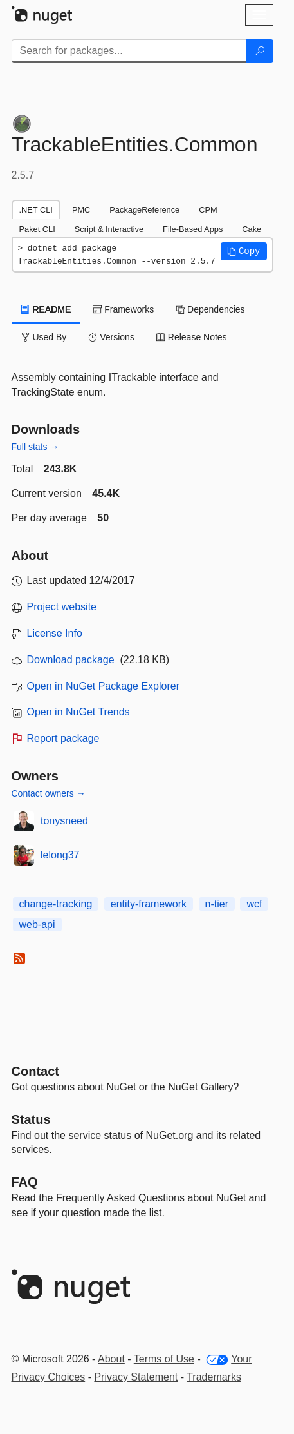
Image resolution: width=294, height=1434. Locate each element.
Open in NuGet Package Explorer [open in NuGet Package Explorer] (103, 686)
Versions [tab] (111, 337)
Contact (35, 1071)
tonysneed (64, 820)
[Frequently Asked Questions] (25, 1182)
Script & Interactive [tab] (109, 229)
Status (31, 1119)
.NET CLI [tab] (36, 210)
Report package (63, 738)
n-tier (216, 903)
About (111, 1358)
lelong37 (60, 854)
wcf (254, 903)
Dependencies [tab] (210, 309)
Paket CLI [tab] (37, 229)
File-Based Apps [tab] (193, 229)
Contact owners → (49, 793)
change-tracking (56, 903)
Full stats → (35, 446)
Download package (71, 659)
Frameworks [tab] (123, 309)
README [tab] (46, 309)
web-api (37, 924)
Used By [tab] (44, 337)
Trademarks (214, 1376)
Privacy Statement (136, 1376)
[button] (244, 251)
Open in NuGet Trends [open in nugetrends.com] (78, 711)
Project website (62, 606)
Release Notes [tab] (191, 337)
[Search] (259, 51)
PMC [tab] (81, 210)
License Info (54, 633)
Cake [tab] (251, 229)
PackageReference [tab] (144, 210)
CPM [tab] (208, 210)
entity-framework (149, 903)
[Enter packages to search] (129, 51)
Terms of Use (164, 1358)
